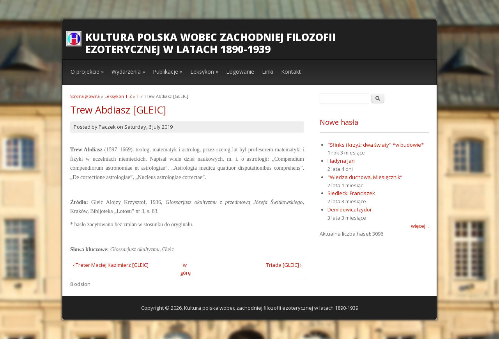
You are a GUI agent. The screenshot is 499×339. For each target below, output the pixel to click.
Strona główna (85, 96)
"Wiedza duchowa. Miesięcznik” (364, 177)
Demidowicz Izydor (349, 209)
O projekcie (87, 71)
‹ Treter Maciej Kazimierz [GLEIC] (111, 264)
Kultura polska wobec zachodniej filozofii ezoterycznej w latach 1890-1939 (210, 43)
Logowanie (240, 71)
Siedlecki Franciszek (351, 193)
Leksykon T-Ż (118, 96)
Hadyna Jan (341, 160)
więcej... (420, 225)
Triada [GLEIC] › (284, 264)
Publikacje (167, 71)
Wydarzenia (128, 71)
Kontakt (291, 71)
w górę (184, 269)
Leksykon (204, 71)
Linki (267, 71)
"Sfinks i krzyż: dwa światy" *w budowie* (375, 144)
